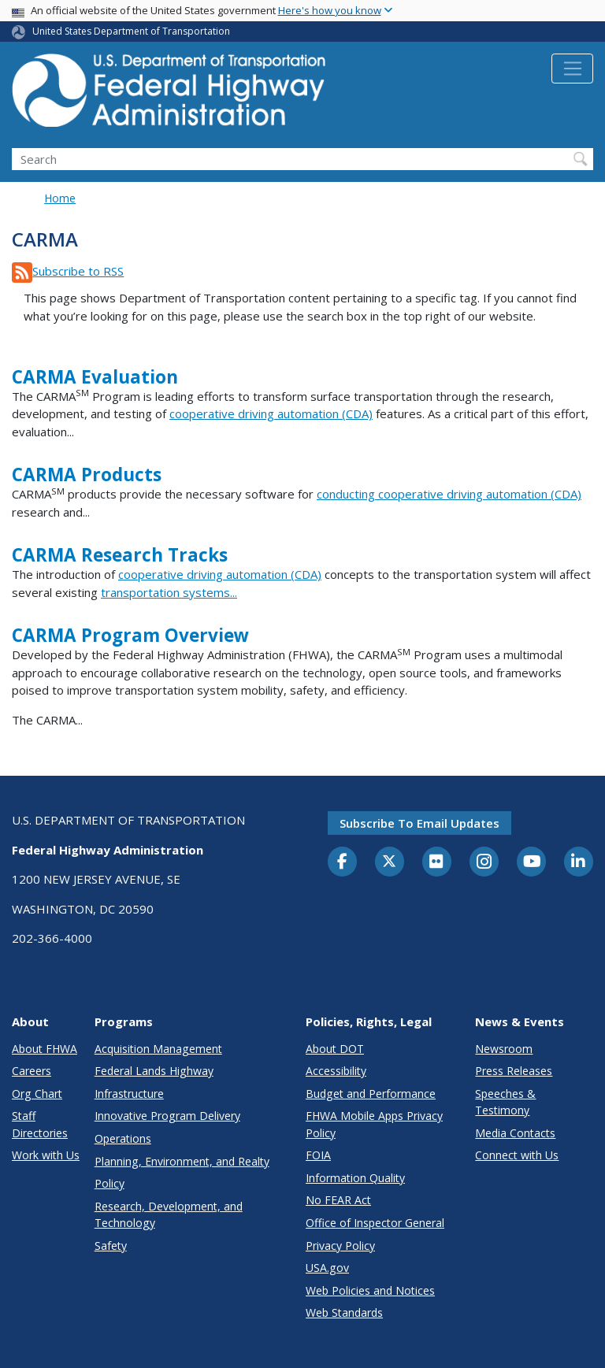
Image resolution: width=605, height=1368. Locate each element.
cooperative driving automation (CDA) (271, 413)
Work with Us (46, 1154)
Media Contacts (515, 1132)
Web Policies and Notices (370, 1290)
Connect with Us (517, 1154)
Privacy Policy (340, 1245)
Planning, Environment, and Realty (182, 1161)
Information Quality (355, 1177)
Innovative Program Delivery (167, 1115)
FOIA (318, 1154)
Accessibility (336, 1070)
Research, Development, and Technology (169, 1214)
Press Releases (513, 1070)
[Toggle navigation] (572, 68)
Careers (31, 1070)
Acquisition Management (158, 1048)
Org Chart (37, 1093)
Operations (123, 1138)
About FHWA (44, 1048)
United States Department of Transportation (131, 31)
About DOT (335, 1048)
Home (60, 198)
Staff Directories (40, 1124)
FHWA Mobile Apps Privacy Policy (374, 1124)
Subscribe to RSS (78, 271)
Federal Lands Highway (154, 1070)
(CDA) (564, 494)
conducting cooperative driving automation (432, 494)
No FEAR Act (338, 1199)
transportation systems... (169, 592)
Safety (111, 1245)
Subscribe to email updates (419, 823)
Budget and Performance (371, 1093)
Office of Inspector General (375, 1222)
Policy (109, 1183)
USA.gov (327, 1267)
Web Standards (344, 1312)
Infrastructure (129, 1093)
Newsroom (504, 1048)
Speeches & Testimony (505, 1102)
